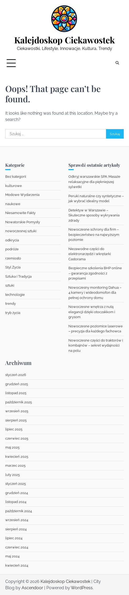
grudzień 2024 (16, 493)
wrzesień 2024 (16, 520)
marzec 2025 (15, 465)
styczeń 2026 (15, 375)
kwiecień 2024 (16, 565)
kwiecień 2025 (16, 457)
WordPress (82, 587)
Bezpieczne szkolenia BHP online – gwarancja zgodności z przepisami (95, 273)
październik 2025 (18, 402)
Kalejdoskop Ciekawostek (64, 40)
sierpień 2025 (16, 420)
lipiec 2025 (13, 429)
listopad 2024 (15, 502)
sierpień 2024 (16, 529)
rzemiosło (13, 258)
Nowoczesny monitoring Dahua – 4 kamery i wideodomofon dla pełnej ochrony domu (94, 293)
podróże (12, 249)
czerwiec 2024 (16, 547)
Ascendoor (32, 587)
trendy (10, 304)
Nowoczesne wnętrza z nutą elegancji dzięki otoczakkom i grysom (91, 312)
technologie (15, 295)
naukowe (12, 204)
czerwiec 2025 (16, 438)
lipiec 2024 (13, 538)
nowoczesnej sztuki (20, 231)
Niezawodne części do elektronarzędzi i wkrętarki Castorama (89, 254)
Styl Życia (13, 267)
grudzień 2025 (16, 384)
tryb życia (12, 313)
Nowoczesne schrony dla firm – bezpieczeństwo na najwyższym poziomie (93, 234)
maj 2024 (12, 556)
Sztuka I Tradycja (18, 276)
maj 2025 (12, 447)
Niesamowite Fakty (20, 213)
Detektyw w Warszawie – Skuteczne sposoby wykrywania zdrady (94, 215)
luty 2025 (12, 475)
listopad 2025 (15, 393)
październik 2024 (18, 511)
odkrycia (12, 240)
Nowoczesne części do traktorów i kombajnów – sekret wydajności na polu (95, 345)
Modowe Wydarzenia (22, 195)
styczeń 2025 (15, 484)
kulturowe (13, 186)
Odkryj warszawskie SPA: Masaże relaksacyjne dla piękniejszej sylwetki (94, 182)
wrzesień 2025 (16, 411)
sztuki (9, 285)
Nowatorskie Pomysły (22, 222)
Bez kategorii (15, 177)
